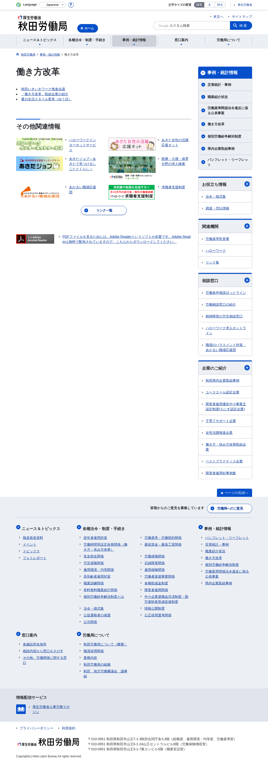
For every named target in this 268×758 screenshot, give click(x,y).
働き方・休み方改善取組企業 (226, 447)
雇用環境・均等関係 (99, 567)
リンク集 (212, 263)
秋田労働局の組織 (97, 660)
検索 (243, 25)
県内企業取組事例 (221, 149)
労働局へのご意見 (230, 508)
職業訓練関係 (94, 581)
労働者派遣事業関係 (159, 574)
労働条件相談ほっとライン (226, 293)
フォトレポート (34, 555)
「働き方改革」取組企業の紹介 (44, 94)
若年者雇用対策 (95, 535)
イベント (29, 542)
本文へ (218, 16)
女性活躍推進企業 (219, 433)
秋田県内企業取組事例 (222, 381)
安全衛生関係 (94, 554)
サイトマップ (242, 16)
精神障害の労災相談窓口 (224, 317)
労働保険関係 (154, 554)
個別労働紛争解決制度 (224, 136)
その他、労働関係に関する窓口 (45, 655)
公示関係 (90, 619)
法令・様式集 (216, 197)
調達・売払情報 (217, 208)
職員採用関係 (94, 646)
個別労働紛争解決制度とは (104, 594)
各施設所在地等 (34, 640)
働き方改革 (216, 124)
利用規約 (68, 724)
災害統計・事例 (219, 85)
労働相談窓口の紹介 (221, 305)
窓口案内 (30, 632)
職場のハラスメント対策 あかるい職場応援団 (226, 348)
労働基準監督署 (217, 239)
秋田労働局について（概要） (105, 640)
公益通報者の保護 (97, 613)
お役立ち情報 (226, 184)
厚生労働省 (245, 4)
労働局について (97, 632)
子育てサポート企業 (221, 421)
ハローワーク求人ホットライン (226, 331)
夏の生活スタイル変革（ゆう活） (46, 99)
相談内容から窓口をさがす (43, 646)
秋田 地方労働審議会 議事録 (105, 669)
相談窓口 (226, 281)
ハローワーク (216, 251)
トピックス (31, 549)
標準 (199, 4)
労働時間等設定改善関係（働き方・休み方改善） (105, 544)
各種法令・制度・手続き (105, 527)
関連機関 (226, 226)
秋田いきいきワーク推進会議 (43, 89)
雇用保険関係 (154, 567)
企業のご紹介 (226, 368)
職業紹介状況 (218, 97)
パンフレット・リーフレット (228, 162)
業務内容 (90, 653)
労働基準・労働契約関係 (163, 535)
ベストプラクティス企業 (224, 462)
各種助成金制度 (156, 581)
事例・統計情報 (222, 72)
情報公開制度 (154, 606)
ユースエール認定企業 (222, 393)
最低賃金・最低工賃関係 (163, 542)
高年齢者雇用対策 (97, 574)
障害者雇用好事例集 (221, 474)
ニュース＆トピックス (42, 527)
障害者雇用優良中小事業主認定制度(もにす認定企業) (226, 407)
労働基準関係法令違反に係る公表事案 (228, 110)
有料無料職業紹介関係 (100, 587)
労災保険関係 (94, 560)
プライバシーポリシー (36, 724)
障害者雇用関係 (156, 587)
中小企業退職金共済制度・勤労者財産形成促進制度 (166, 596)
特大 (220, 4)
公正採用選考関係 (157, 613)
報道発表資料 (33, 535)
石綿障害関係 (154, 560)
